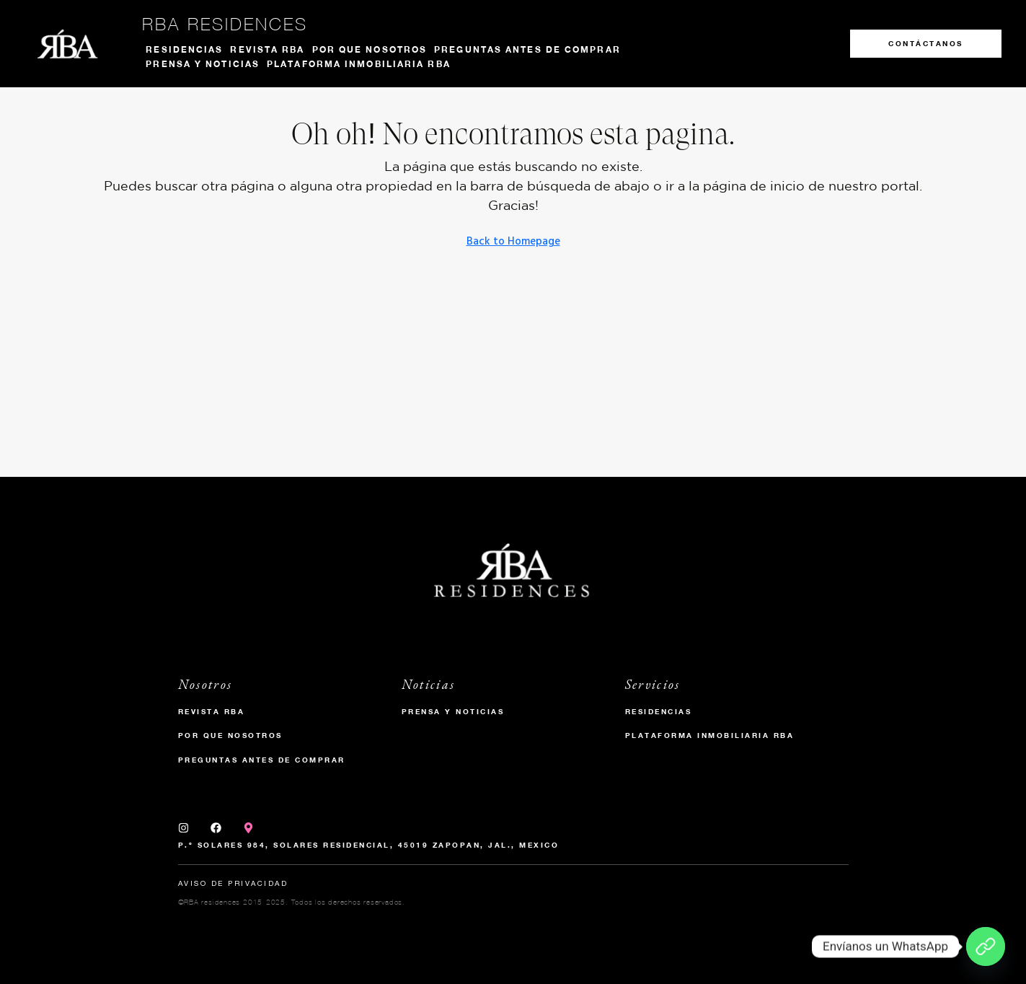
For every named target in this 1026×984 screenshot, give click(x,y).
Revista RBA (267, 49)
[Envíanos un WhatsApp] (985, 946)
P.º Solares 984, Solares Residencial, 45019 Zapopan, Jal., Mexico (369, 844)
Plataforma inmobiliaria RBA (359, 63)
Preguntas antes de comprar (527, 49)
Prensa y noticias (203, 63)
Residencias (184, 49)
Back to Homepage (513, 241)
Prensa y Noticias (453, 711)
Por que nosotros (370, 49)
